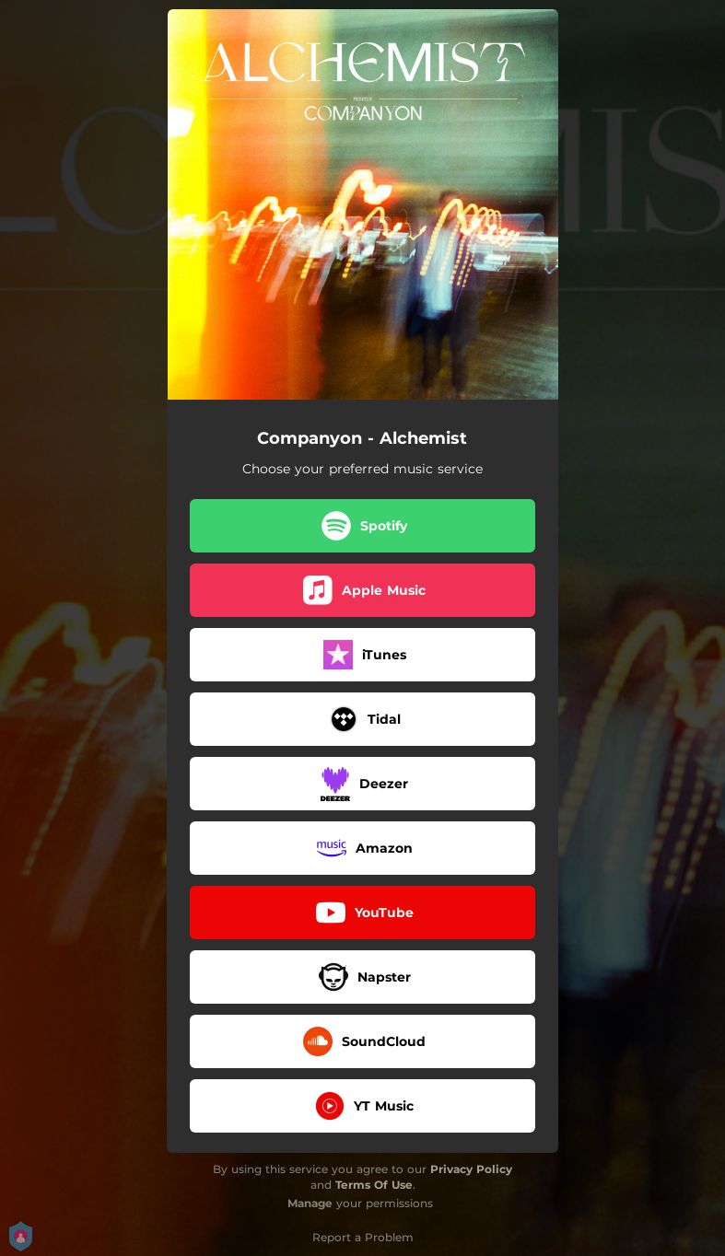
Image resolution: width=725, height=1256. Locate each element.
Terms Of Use (374, 1185)
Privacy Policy (471, 1169)
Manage (310, 1203)
